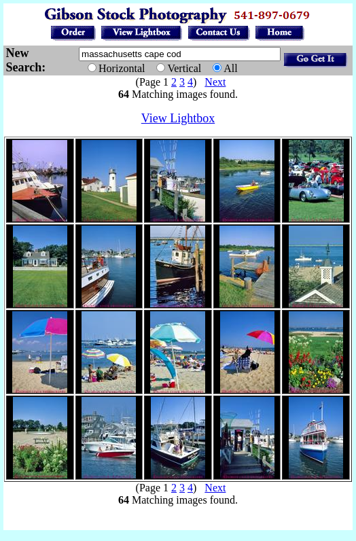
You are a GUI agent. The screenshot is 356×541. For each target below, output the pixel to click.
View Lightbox (178, 118)
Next (215, 82)
